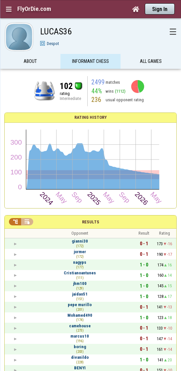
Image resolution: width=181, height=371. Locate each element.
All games (151, 64)
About (30, 64)
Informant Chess (90, 64)
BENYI (80, 367)
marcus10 (79, 336)
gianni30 (80, 241)
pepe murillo (80, 304)
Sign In (159, 9)
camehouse (80, 325)
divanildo (80, 357)
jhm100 (80, 283)
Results (90, 221)
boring (80, 346)
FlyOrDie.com (34, 9)
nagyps (79, 262)
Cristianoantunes (80, 272)
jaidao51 (80, 294)
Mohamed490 (79, 315)
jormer (80, 251)
